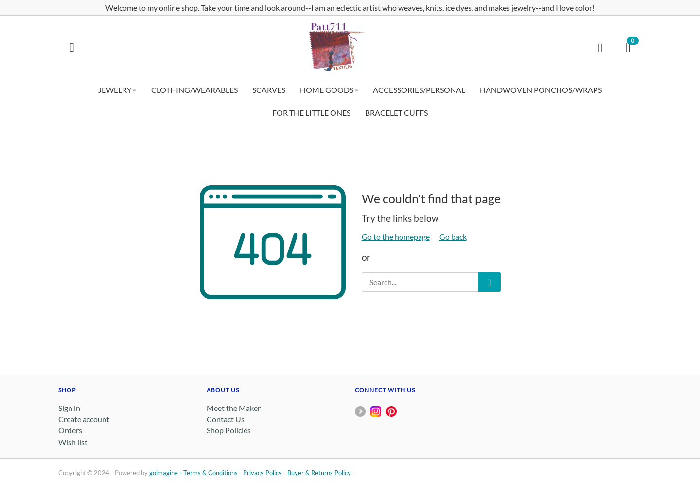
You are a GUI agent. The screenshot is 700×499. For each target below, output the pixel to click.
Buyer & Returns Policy (319, 473)
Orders (70, 430)
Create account (83, 419)
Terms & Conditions (210, 473)
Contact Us (226, 419)
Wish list (73, 441)
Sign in (69, 407)
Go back (453, 236)
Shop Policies (229, 430)
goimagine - (166, 473)
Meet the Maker (234, 407)
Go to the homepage (396, 236)
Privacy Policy (262, 473)
